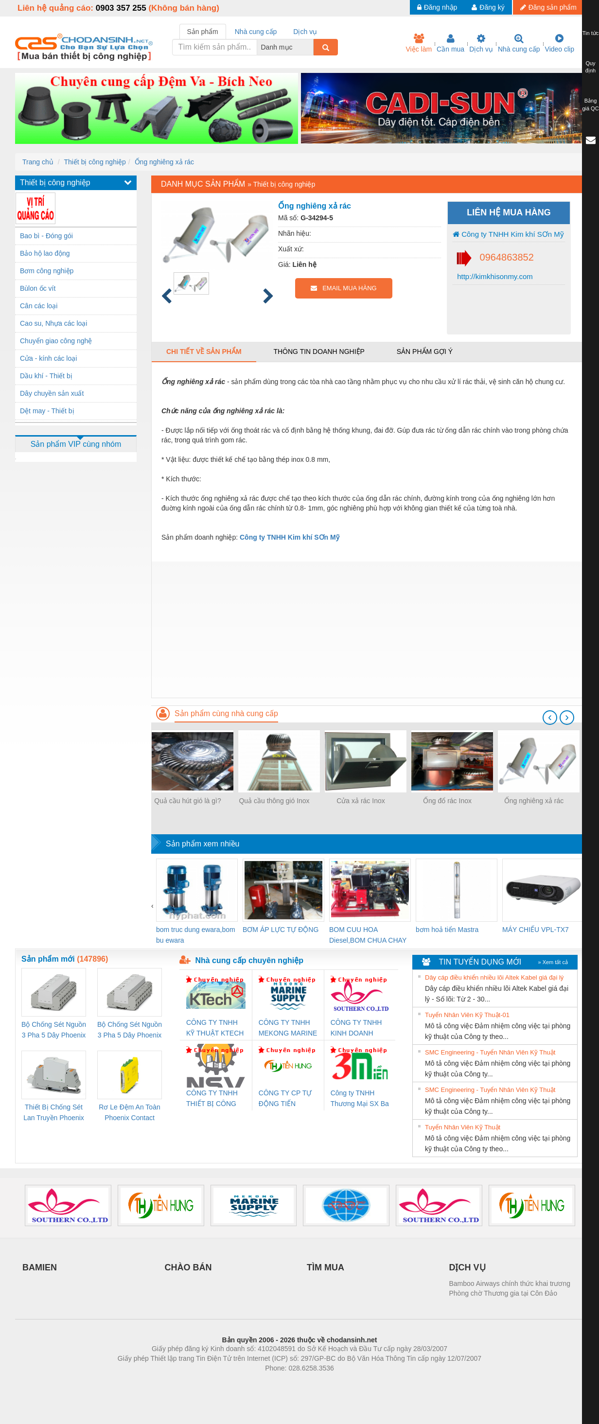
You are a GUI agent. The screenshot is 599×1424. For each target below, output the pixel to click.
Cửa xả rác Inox (360, 801)
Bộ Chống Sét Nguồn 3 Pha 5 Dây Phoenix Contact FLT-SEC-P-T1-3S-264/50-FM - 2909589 (53, 1030)
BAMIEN (39, 1267)
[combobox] (310, 47)
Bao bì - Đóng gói (46, 236)
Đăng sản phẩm (548, 7)
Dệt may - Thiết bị (47, 411)
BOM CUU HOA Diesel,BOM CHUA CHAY (367, 935)
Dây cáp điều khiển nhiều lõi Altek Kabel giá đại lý (494, 977)
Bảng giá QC (590, 104)
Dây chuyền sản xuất (52, 393)
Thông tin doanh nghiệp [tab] (318, 351)
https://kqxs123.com (346, 1383)
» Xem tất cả (553, 962)
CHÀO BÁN (188, 1267)
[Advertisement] (367, 630)
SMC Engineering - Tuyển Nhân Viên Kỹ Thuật (490, 1052)
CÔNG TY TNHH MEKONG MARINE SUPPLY (288, 1028)
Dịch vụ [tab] (305, 31)
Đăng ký (488, 7)
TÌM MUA (325, 1267)
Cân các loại (38, 306)
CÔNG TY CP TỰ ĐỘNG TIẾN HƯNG (285, 1099)
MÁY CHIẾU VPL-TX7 (535, 929)
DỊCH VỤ (467, 1267)
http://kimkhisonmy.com (494, 276)
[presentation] (550, 717)
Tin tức (590, 33)
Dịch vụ (481, 43)
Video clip (559, 43)
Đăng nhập (437, 7)
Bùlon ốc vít (37, 288)
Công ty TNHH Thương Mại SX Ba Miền (360, 1099)
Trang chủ (37, 162)
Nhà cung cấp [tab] (256, 31)
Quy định (590, 67)
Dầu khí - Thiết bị (46, 376)
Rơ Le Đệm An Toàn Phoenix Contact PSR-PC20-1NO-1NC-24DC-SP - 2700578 (129, 1113)
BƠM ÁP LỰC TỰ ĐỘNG (280, 929)
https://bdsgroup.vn (287, 1383)
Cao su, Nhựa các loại (53, 323)
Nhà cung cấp (519, 43)
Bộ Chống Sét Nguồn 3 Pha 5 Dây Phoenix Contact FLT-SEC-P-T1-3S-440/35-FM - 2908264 (129, 1030)
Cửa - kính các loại (48, 358)
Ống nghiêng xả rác (164, 162)
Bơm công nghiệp (46, 271)
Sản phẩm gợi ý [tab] (425, 351)
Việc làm (418, 43)
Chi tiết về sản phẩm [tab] (204, 351)
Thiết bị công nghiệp (94, 162)
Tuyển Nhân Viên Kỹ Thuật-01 (467, 1015)
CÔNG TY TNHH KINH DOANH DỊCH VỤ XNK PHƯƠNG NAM (356, 1028)
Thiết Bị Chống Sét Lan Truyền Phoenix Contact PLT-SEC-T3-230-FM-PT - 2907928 (53, 1113)
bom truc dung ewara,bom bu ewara (195, 935)
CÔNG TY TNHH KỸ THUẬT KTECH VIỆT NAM (215, 1028)
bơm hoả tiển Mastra (447, 929)
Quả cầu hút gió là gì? (187, 801)
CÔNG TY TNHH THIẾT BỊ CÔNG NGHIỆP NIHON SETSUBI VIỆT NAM (212, 1099)
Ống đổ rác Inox (447, 801)
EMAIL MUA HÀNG (343, 288)
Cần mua (450, 43)
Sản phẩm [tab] (202, 31)
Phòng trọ (237, 1383)
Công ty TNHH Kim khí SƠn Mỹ (508, 234)
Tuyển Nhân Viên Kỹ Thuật (462, 1127)
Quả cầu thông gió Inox (274, 801)
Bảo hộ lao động (45, 253)
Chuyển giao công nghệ (56, 341)
